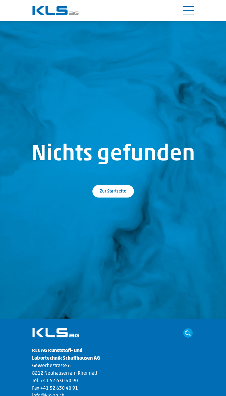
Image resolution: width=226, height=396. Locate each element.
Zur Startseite (113, 191)
